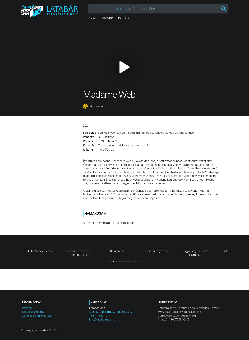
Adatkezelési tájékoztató (36, 315)
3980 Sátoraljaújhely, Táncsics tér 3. (111, 311)
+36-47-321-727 (99, 315)
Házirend (26, 308)
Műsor (92, 17)
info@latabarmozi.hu (102, 319)
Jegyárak (107, 17)
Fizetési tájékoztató (33, 311)
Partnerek (124, 17)
